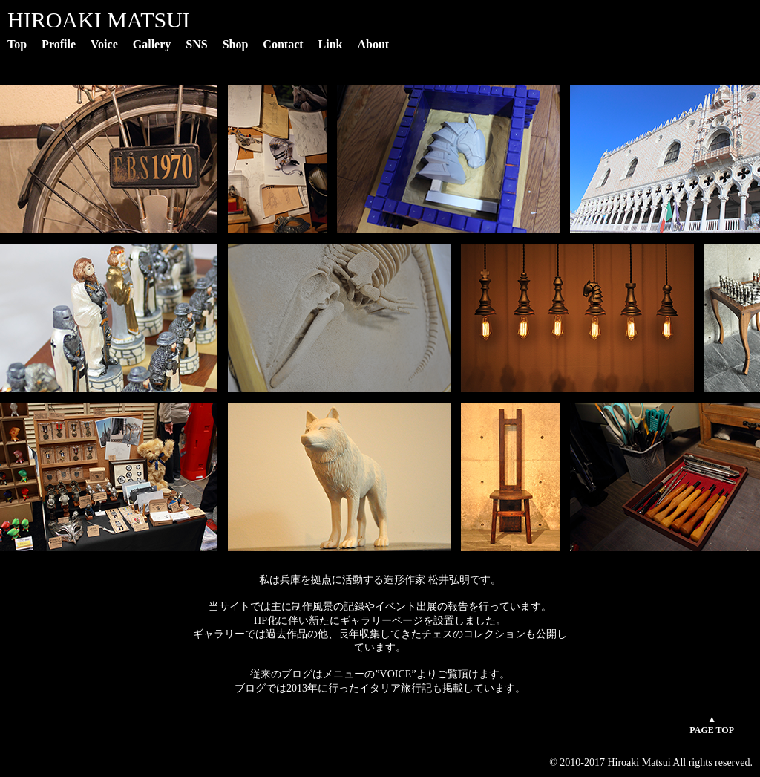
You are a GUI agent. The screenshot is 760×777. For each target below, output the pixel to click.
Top (17, 44)
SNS (196, 44)
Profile (59, 44)
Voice (104, 44)
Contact (283, 44)
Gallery (152, 44)
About (374, 44)
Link (330, 44)
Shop (236, 44)
